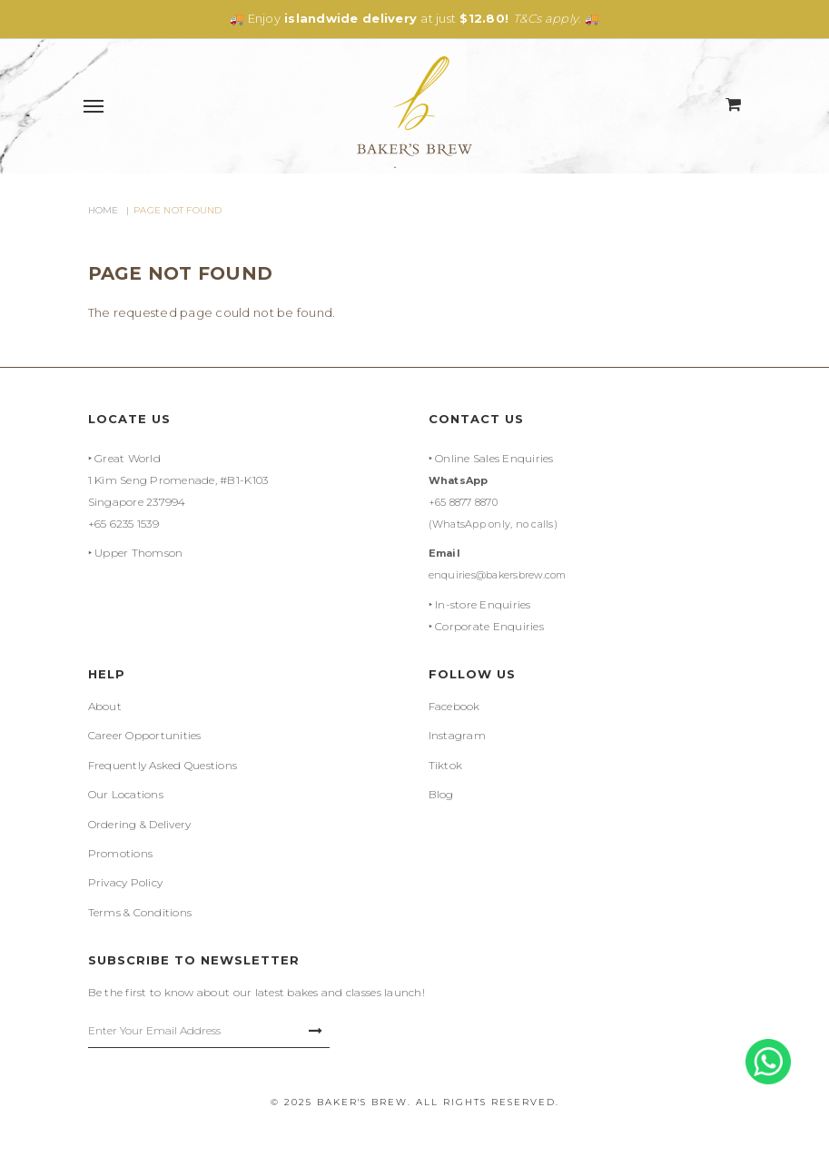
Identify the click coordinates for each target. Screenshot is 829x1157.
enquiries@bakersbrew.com (498, 575)
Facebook (454, 706)
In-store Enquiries (483, 604)
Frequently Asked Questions (163, 765)
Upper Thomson (138, 552)
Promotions (120, 853)
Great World (127, 458)
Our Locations (125, 794)
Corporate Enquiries (489, 626)
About (105, 706)
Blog (441, 794)
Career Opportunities (145, 735)
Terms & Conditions (140, 912)
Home (103, 210)
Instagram (457, 735)
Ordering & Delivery (140, 824)
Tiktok (446, 765)
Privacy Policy (125, 882)
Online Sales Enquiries (494, 458)
